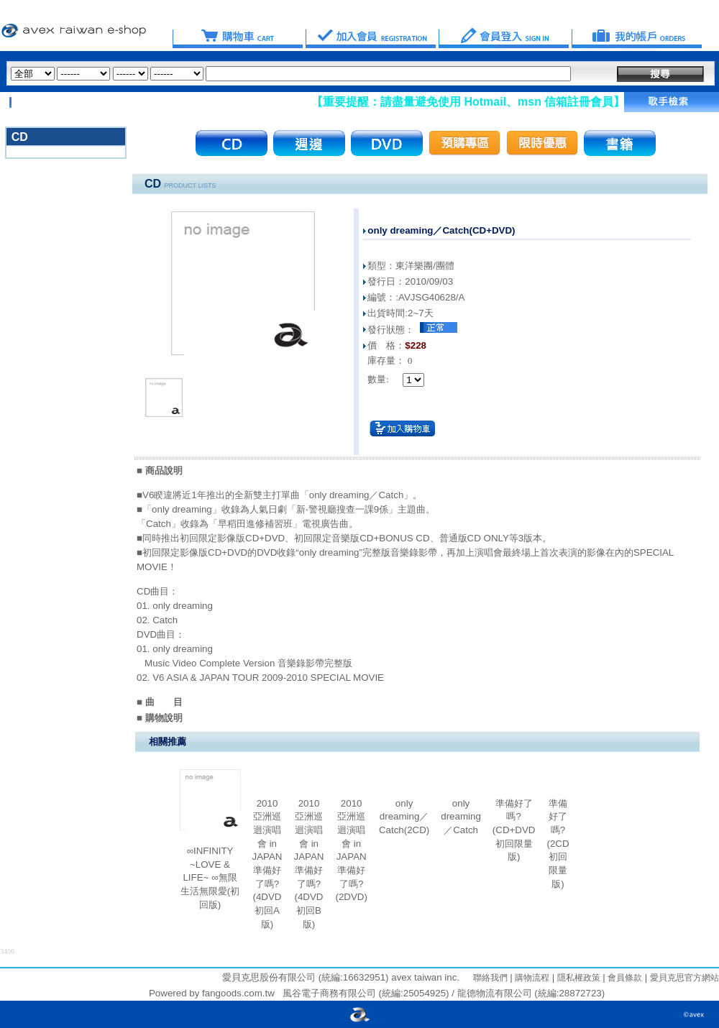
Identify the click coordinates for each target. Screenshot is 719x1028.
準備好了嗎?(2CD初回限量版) (557, 843)
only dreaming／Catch (461, 816)
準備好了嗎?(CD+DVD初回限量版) (514, 830)
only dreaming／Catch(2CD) (404, 816)
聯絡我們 (490, 978)
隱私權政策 (577, 978)
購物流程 (531, 978)
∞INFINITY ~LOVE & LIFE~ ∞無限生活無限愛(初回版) (209, 877)
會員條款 (623, 978)
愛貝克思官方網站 (684, 978)
